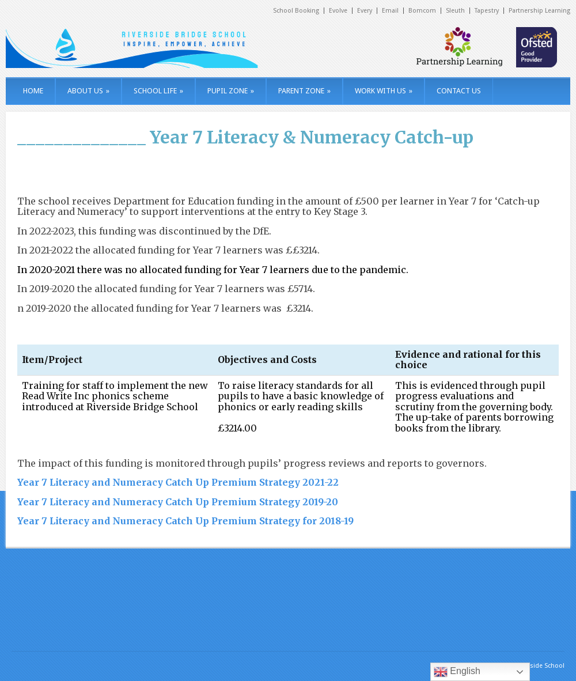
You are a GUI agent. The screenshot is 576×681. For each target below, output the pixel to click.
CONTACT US (459, 90)
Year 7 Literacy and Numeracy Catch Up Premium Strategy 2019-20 (177, 502)
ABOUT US (88, 90)
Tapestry (487, 10)
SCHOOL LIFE (158, 90)
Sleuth (455, 10)
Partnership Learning (539, 10)
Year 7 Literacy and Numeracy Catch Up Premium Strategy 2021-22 (178, 482)
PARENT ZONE (304, 90)
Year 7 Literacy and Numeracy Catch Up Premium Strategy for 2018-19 (185, 521)
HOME (33, 90)
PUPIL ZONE (230, 90)
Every (364, 10)
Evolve (338, 10)
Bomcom (422, 10)
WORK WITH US (383, 90)
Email (390, 10)
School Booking (296, 10)
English (457, 672)
